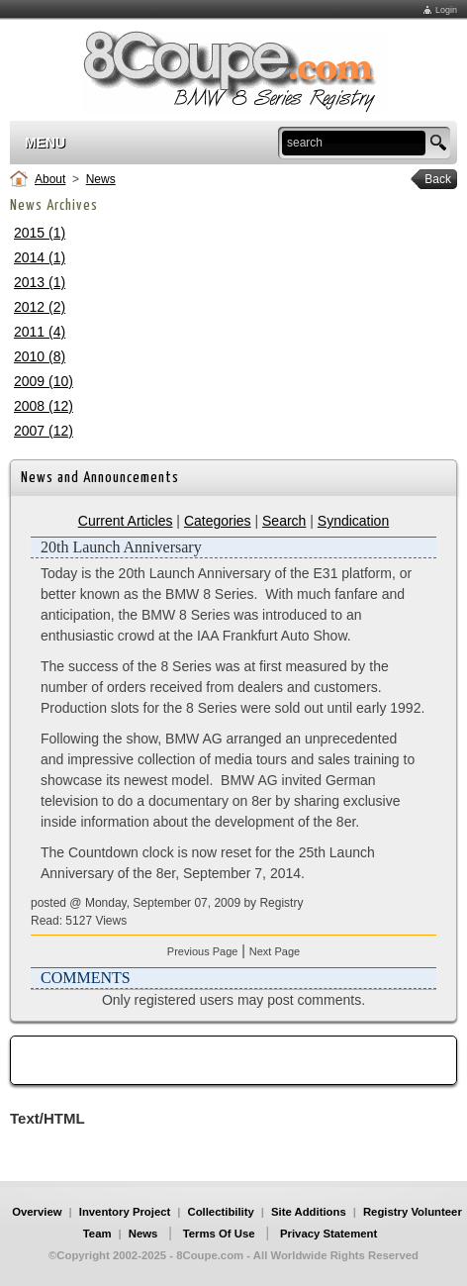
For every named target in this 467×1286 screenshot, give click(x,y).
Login (446, 10)
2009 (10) (43, 381)
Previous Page (202, 951)
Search (284, 521)
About (50, 179)
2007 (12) (43, 431)
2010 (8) (39, 356)
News (101, 179)
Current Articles (125, 521)
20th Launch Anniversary (121, 547)
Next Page (274, 951)
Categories (217, 521)
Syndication (353, 521)
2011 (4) (39, 332)
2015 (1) (39, 233)
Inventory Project (125, 1212)
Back (431, 179)
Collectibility (220, 1212)
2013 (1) (39, 282)
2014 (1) (39, 257)
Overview (36, 1212)
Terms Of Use (219, 1233)
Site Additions (308, 1212)
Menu (45, 142)
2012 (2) (39, 307)
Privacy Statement (328, 1233)
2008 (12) (43, 406)
